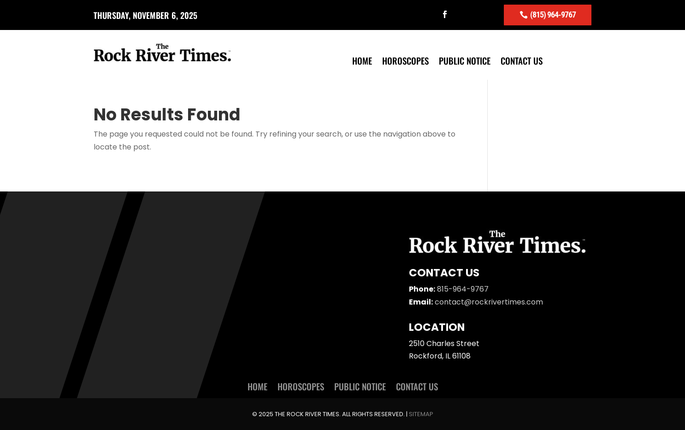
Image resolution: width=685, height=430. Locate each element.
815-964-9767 (463, 289)
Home (362, 62)
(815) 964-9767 (553, 14)
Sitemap (421, 414)
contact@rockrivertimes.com (489, 302)
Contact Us (522, 62)
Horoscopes (405, 62)
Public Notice (464, 62)
